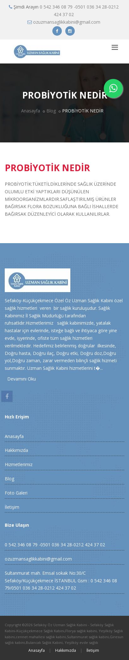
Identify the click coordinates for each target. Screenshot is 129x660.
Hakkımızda (16, 450)
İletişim (12, 507)
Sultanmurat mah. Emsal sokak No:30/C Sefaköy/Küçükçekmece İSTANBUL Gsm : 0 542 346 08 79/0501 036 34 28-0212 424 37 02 (61, 580)
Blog (51, 111)
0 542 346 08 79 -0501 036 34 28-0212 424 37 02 (55, 545)
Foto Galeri (16, 493)
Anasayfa (30, 111)
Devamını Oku (20, 379)
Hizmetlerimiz (18, 464)
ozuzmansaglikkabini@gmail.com (66, 22)
